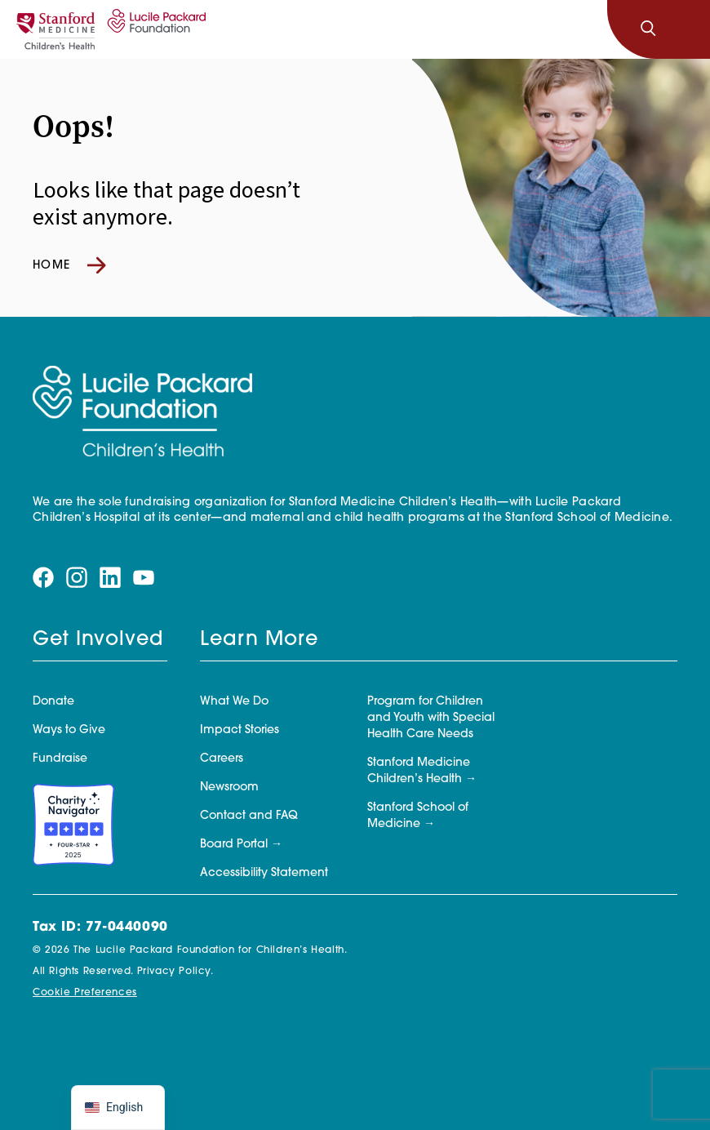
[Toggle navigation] (684, 29)
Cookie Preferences (85, 993)
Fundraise (60, 759)
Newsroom (229, 787)
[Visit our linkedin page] (110, 577)
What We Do (234, 702)
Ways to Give (69, 730)
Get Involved (98, 640)
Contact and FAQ (249, 816)
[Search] (648, 29)
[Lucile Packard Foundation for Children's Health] (154, 29)
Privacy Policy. (175, 972)
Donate (53, 702)
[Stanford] (55, 29)
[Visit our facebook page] (43, 577)
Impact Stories (239, 730)
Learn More (259, 640)
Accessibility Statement (264, 873)
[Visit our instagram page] (76, 577)
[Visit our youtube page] (143, 577)
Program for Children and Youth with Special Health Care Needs (431, 718)
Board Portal (234, 845)
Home (69, 265)
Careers (221, 759)
